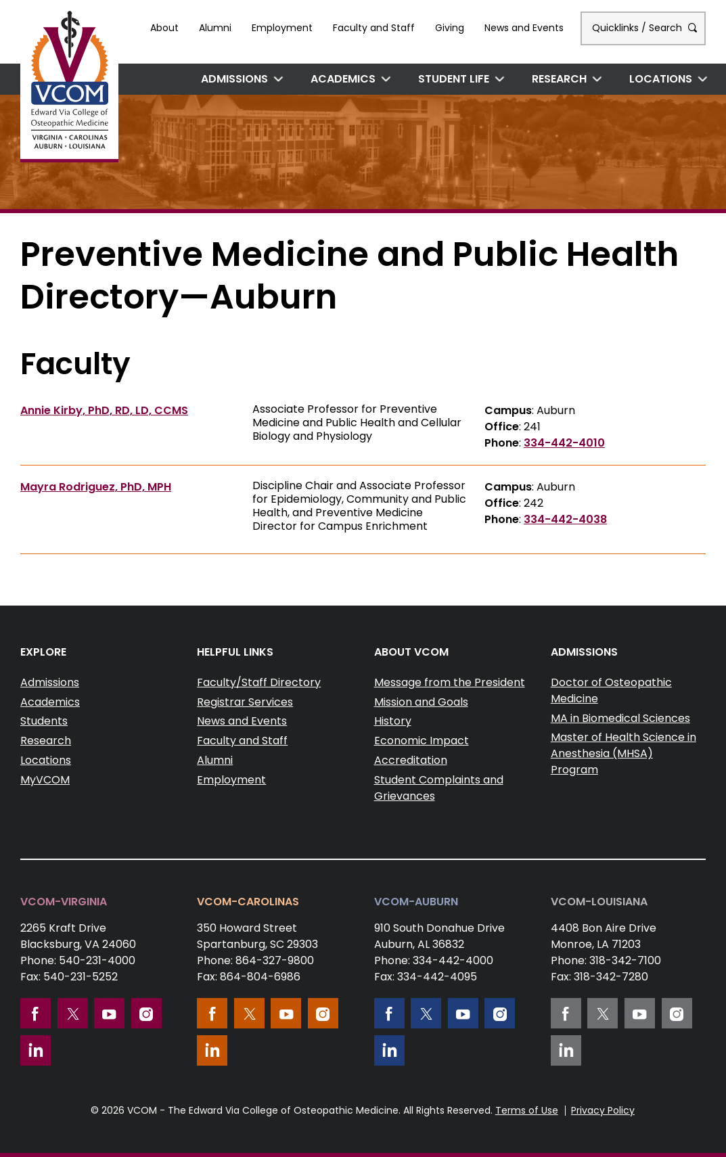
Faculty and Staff (374, 28)
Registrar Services (245, 702)
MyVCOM (45, 780)
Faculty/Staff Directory (259, 682)
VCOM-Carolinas (248, 901)
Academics (343, 79)
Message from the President (449, 682)
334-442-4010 (564, 443)
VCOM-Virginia (63, 901)
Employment (282, 28)
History (392, 721)
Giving (449, 28)
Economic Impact (421, 740)
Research (559, 79)
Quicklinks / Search (643, 28)
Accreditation (410, 760)
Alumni (215, 28)
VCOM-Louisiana (599, 901)
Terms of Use (526, 1110)
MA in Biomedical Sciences (620, 718)
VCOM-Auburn (416, 901)
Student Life (453, 79)
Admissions (234, 79)
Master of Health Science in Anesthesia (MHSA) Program (623, 753)
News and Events (524, 28)
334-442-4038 (565, 519)
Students (44, 721)
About (164, 28)
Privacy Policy (603, 1110)
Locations (660, 79)
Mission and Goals (421, 702)
